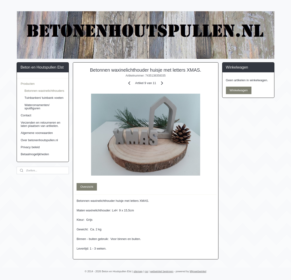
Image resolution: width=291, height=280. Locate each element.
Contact (26, 115)
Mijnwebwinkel (198, 271)
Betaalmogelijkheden (35, 154)
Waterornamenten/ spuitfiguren (36, 106)
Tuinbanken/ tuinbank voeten (43, 97)
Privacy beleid (30, 147)
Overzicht (86, 186)
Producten (27, 83)
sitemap (138, 271)
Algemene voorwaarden (37, 133)
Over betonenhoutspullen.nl (39, 140)
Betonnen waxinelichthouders (44, 90)
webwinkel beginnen (161, 271)
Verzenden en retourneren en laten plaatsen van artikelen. (40, 124)
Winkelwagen (239, 90)
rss (146, 271)
